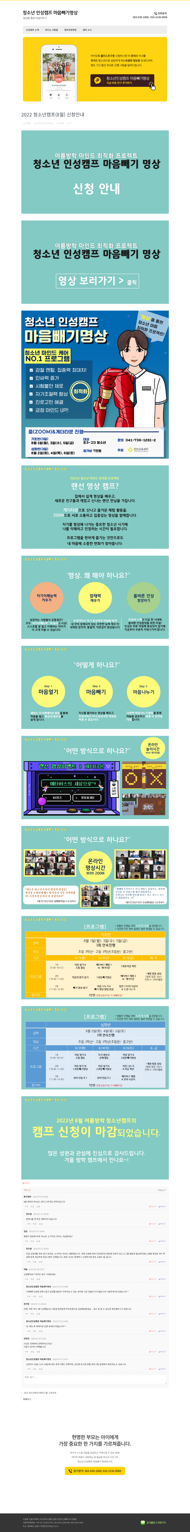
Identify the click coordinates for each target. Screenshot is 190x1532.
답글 (38, 1206)
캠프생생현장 (70, 29)
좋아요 (25, 1183)
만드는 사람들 (51, 29)
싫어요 (162, 1206)
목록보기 (27, 1399)
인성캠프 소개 (32, 29)
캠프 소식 (87, 29)
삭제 (26, 1206)
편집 (32, 1206)
